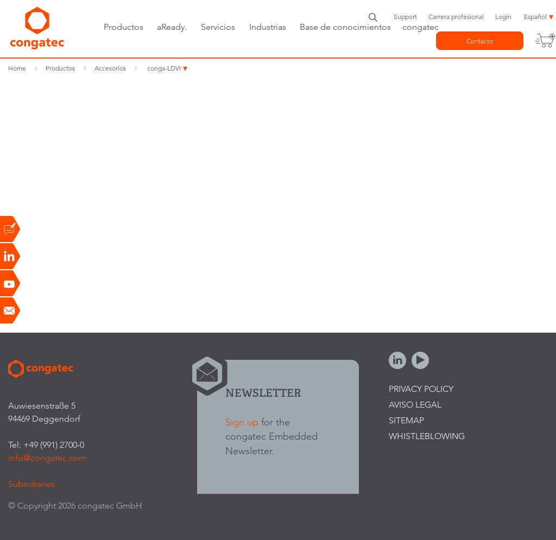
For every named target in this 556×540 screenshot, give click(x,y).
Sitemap (406, 420)
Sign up (241, 422)
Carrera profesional (456, 16)
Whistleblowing (427, 436)
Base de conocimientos (345, 27)
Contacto (479, 41)
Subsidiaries (31, 484)
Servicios (218, 27)
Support (405, 16)
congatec (420, 27)
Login (503, 16)
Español (535, 16)
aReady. (172, 27)
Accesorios (110, 68)
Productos (123, 27)
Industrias (267, 27)
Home (17, 68)
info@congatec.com (47, 458)
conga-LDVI (164, 68)
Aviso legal (415, 404)
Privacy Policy (421, 389)
